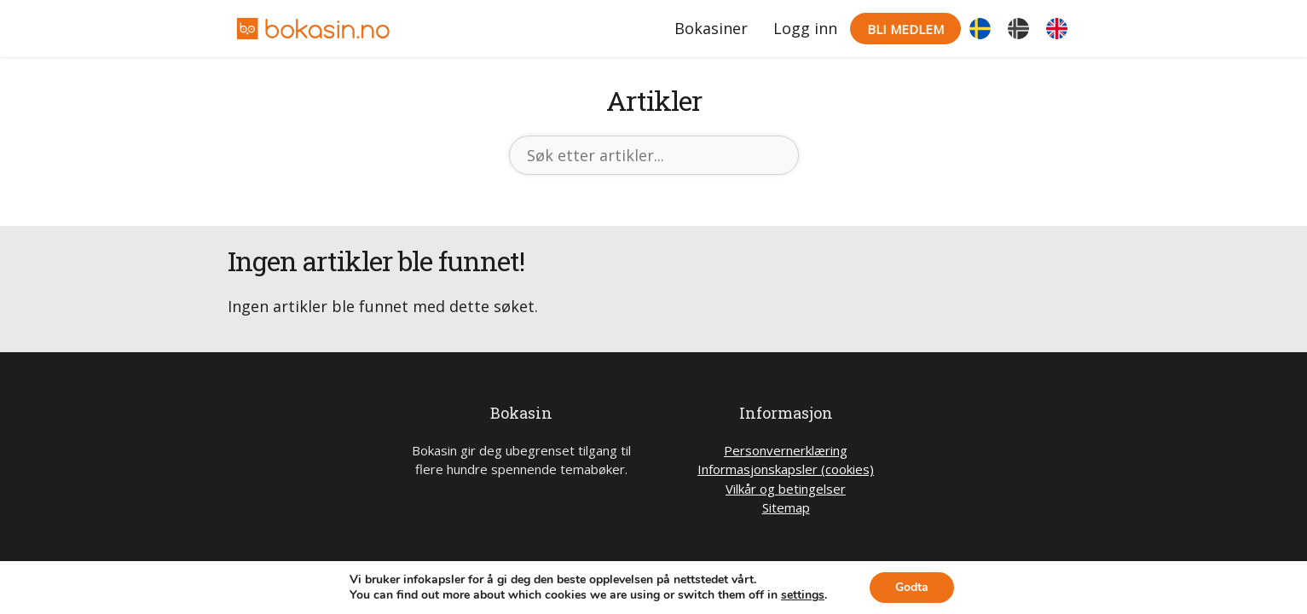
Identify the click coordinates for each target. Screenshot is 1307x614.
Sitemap (786, 507)
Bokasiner (711, 28)
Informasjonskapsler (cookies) (785, 469)
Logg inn (805, 28)
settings (802, 595)
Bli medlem (905, 29)
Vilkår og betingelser (786, 488)
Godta (911, 587)
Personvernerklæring (785, 450)
